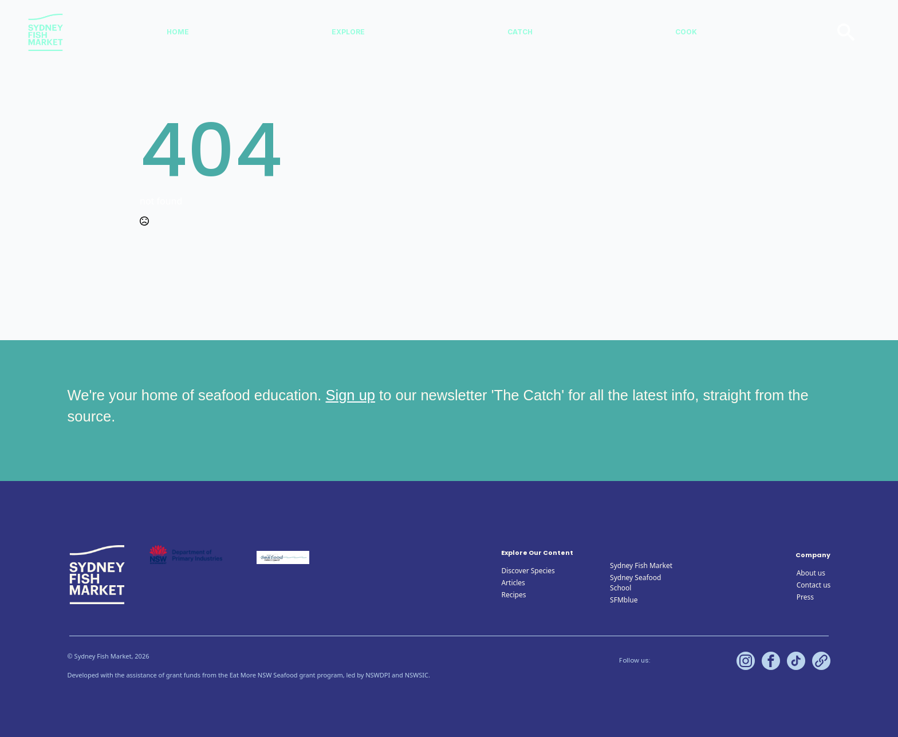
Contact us (814, 585)
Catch (520, 31)
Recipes (513, 595)
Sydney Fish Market (641, 565)
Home (178, 31)
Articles (513, 583)
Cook (686, 31)
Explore (348, 31)
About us (811, 573)
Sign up (351, 395)
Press (805, 597)
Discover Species (527, 571)
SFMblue (623, 600)
